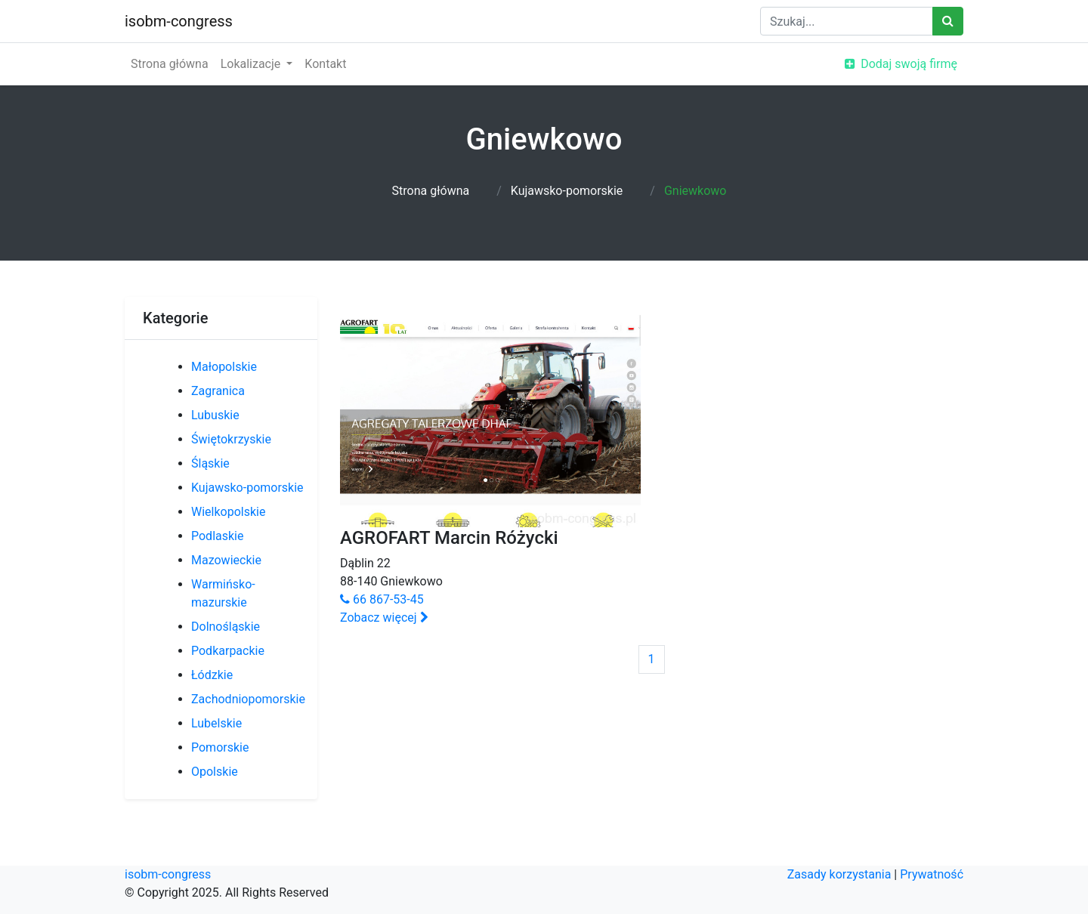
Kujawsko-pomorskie (567, 191)
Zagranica (218, 391)
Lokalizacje (252, 64)
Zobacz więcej (384, 617)
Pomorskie (220, 747)
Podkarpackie (227, 651)
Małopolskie (224, 367)
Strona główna (170, 64)
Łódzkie (212, 675)
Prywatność (931, 874)
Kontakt (325, 64)
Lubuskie (215, 415)
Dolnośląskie (225, 626)
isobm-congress (179, 21)
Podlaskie (217, 536)
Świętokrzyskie (231, 439)
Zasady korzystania (839, 874)
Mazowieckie (226, 560)
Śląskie (210, 463)
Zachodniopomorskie (248, 699)
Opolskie (214, 771)
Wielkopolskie (228, 512)
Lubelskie (216, 723)
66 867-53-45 (382, 599)
